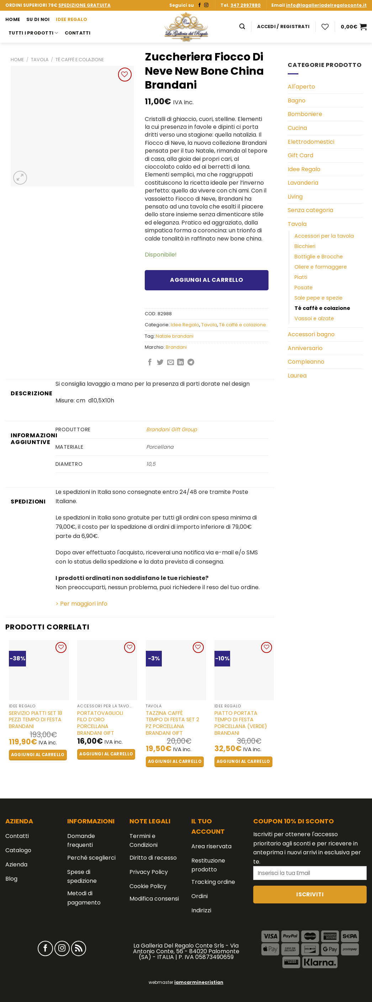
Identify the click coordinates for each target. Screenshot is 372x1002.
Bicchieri (304, 246)
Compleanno (306, 362)
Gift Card (300, 155)
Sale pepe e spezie (318, 297)
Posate (303, 287)
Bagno (296, 100)
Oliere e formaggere (320, 266)
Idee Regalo (71, 19)
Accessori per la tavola (324, 235)
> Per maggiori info (81, 604)
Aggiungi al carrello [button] (38, 755)
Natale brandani (174, 336)
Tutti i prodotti (33, 33)
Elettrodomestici (311, 142)
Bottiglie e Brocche (318, 256)
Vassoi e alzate (314, 318)
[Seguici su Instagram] (206, 5)
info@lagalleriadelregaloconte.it (326, 5)
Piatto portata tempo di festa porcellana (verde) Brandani (240, 723)
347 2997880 (245, 5)
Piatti (300, 277)
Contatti (78, 33)
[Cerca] (242, 26)
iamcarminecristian (198, 982)
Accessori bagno (311, 334)
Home (12, 19)
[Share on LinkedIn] (180, 362)
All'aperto (301, 87)
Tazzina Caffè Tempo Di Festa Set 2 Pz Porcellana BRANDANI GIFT (172, 723)
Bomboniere (305, 114)
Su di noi (37, 19)
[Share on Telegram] (190, 362)
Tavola (40, 60)
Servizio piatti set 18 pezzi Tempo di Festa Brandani (35, 720)
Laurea (297, 375)
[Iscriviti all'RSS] (78, 948)
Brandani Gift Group (171, 429)
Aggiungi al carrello (206, 280)
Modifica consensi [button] (154, 899)
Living (295, 197)
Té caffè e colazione (79, 60)
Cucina (297, 128)
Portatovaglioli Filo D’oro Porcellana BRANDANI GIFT (100, 723)
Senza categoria (310, 210)
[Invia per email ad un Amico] (170, 362)
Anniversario (305, 348)
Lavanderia (303, 183)
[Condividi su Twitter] (160, 362)
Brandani (176, 347)
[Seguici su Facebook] (199, 5)
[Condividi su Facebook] (150, 362)
